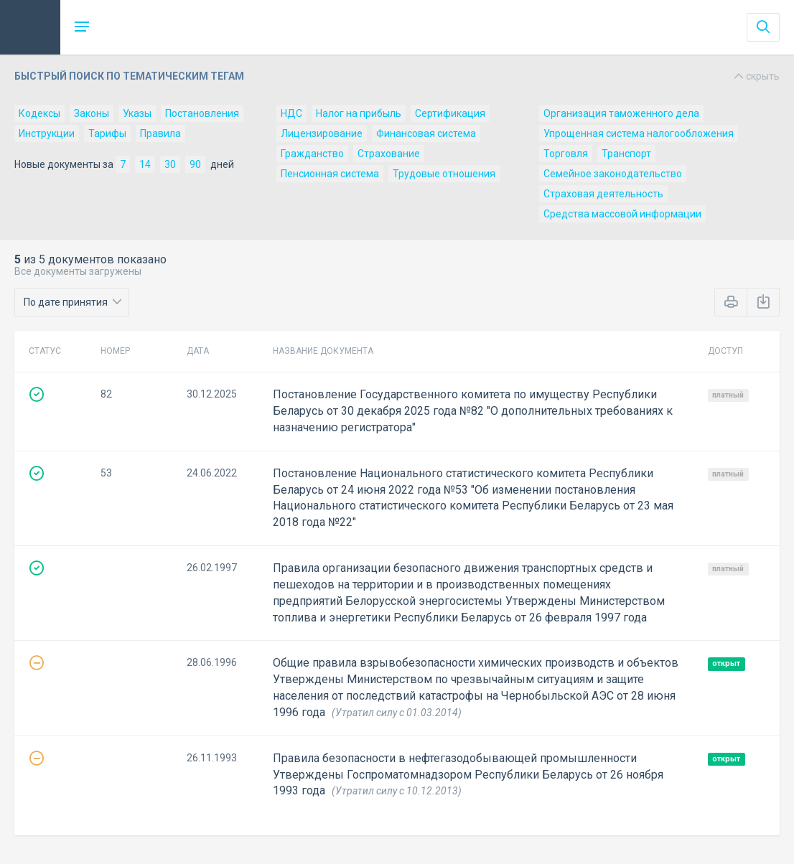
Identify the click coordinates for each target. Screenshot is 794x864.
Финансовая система (426, 133)
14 (145, 164)
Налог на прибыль (358, 113)
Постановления (202, 113)
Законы (91, 113)
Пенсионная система (330, 173)
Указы (137, 113)
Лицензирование (322, 133)
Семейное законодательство (612, 173)
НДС (291, 113)
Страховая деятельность (603, 193)
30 (170, 164)
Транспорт (626, 153)
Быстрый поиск (397, 76)
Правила (160, 133)
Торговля (565, 153)
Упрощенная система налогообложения (638, 133)
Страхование (389, 153)
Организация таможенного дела (621, 113)
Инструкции (47, 133)
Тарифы (107, 133)
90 (195, 164)
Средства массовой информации (622, 214)
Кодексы (39, 113)
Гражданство (312, 153)
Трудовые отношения (444, 173)
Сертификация (450, 113)
